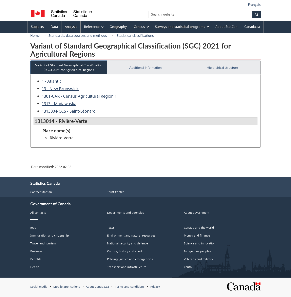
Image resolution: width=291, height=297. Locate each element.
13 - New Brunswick (60, 88)
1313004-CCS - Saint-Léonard (69, 111)
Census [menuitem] (141, 26)
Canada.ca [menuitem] (252, 26)
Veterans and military (198, 259)
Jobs (33, 227)
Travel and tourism (43, 243)
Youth (188, 267)
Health (34, 267)
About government (196, 213)
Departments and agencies (125, 213)
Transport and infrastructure (126, 267)
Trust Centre (115, 192)
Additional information (145, 67)
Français (254, 4)
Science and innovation (199, 243)
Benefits (35, 259)
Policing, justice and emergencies (130, 259)
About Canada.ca (97, 287)
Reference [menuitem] (93, 26)
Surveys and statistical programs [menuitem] (182, 26)
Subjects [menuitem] (37, 26)
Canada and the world (199, 227)
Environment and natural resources (131, 235)
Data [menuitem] (54, 26)
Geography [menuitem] (118, 26)
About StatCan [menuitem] (226, 26)
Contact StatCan (41, 192)
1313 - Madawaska (59, 103)
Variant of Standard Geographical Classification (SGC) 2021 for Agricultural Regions (68, 67)
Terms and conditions (129, 287)
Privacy (155, 287)
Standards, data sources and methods (77, 35)
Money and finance (197, 235)
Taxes (111, 227)
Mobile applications (66, 287)
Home (35, 35)
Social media (38, 287)
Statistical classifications (135, 35)
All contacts (38, 213)
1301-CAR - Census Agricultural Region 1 (79, 96)
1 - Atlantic (51, 81)
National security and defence (127, 243)
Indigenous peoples (197, 251)
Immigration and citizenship (49, 235)
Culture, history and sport (124, 251)
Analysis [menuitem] (71, 26)
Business (36, 251)
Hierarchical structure (222, 67)
